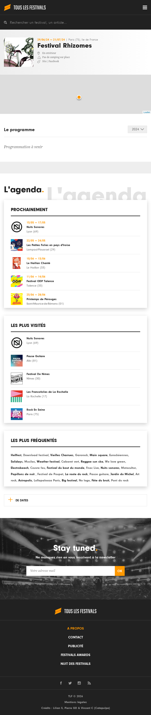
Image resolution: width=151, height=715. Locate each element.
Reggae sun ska (92, 461)
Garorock (81, 455)
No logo (84, 480)
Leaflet (147, 112)
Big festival (69, 480)
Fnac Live (92, 467)
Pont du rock (120, 480)
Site (44, 61)
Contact (75, 637)
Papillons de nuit (23, 474)
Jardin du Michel (122, 474)
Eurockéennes (118, 455)
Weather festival (48, 461)
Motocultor (128, 467)
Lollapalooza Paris (47, 480)
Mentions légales (75, 702)
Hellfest (16, 455)
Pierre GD (70, 708)
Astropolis (25, 480)
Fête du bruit (100, 480)
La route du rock (76, 474)
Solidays (17, 461)
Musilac (29, 461)
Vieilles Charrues (61, 455)
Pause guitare (99, 474)
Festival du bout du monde (65, 467)
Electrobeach (20, 467)
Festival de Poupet (50, 474)
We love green (115, 461)
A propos (75, 628)
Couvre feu (37, 467)
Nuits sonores (110, 467)
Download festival (36, 455)
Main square (99, 455)
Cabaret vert (70, 461)
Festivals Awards (75, 655)
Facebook (54, 61)
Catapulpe (102, 708)
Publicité (75, 646)
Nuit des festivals (75, 664)
